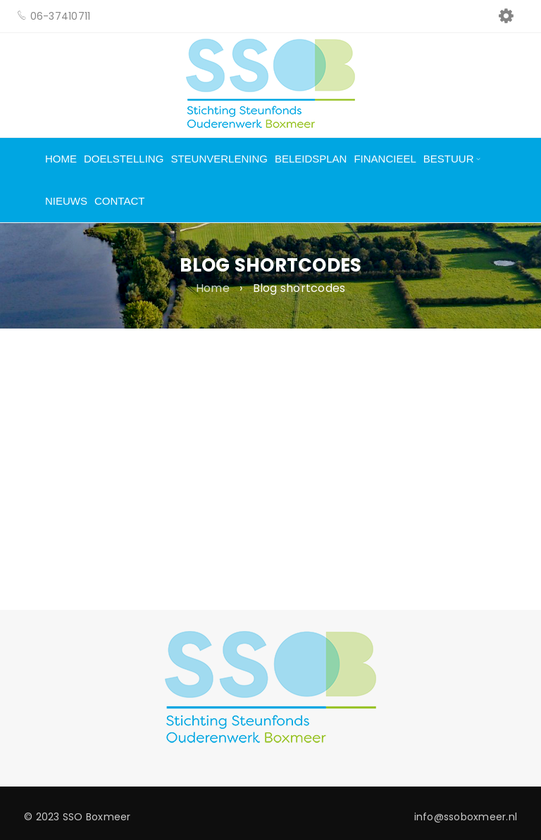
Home (213, 288)
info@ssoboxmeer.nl (466, 817)
